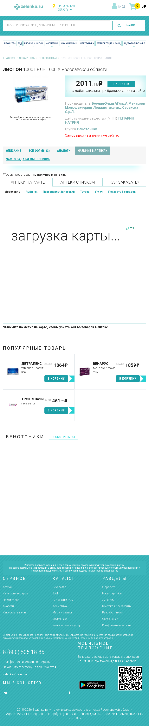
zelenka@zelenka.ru (16, 674)
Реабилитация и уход (108, 43)
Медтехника (87, 43)
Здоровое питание (134, 43)
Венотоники (48, 58)
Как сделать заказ (14, 612)
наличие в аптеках (92, 151)
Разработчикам (112, 612)
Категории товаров (15, 593)
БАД (20, 43)
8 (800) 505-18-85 (23, 652)
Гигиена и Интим (33, 43)
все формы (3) (39, 151)
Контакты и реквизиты (116, 606)
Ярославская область (66, 7)
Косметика (52, 43)
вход (121, 6)
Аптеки (7, 587)
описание (13, 151)
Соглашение (110, 618)
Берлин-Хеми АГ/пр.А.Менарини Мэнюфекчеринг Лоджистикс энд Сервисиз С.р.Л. (105, 107)
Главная (9, 58)
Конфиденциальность (116, 625)
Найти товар (11, 599)
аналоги (63, 151)
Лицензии (108, 599)
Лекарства (10, 43)
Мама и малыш (69, 43)
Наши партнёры (112, 593)
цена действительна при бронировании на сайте (105, 90)
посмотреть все (64, 437)
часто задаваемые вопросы (28, 159)
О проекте (108, 587)
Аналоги (8, 606)
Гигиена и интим (63, 599)
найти (130, 25)
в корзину (121, 84)
